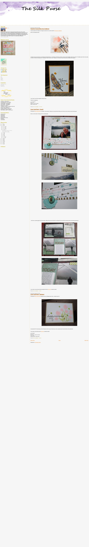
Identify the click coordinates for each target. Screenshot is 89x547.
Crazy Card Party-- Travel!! (36, 109)
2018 (2, 123)
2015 (2, 138)
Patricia (2, 78)
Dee (1, 77)
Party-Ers (49, 289)
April (3, 135)
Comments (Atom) (38, 342)
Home (59, 340)
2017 (2, 124)
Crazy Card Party (37, 111)
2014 (2, 139)
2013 (2, 140)
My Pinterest (2, 85)
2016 (2, 125)
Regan (2, 79)
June (3, 133)
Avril (1, 76)
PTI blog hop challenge (58, 30)
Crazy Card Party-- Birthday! (37, 294)
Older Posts (86, 340)
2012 (2, 141)
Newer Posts (32, 340)
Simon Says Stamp (3, 84)
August (3, 129)
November (3, 127)
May (3, 134)
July (3, 132)
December (3, 126)
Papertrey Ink (3, 86)
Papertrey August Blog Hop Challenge (39, 28)
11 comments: (40, 106)
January (3, 137)
